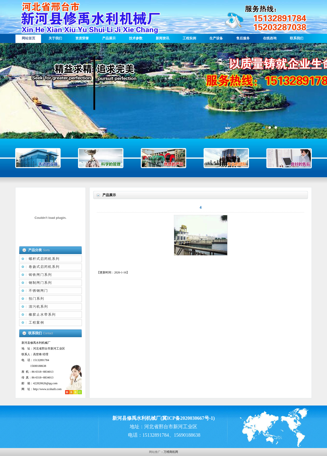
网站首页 (28, 38)
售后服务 (243, 38)
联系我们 (296, 38)
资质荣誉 (82, 38)
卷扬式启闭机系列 (44, 267)
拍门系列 (36, 298)
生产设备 (216, 38)
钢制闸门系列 (40, 283)
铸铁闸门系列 (40, 275)
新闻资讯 (162, 38)
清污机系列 (38, 306)
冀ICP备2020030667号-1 (187, 418)
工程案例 (36, 322)
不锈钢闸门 (38, 290)
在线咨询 (270, 38)
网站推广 (155, 452)
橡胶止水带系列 (42, 314)
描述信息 (163, 91)
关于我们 (55, 38)
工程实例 (189, 38)
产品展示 (109, 38)
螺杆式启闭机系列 (44, 259)
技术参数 (135, 38)
